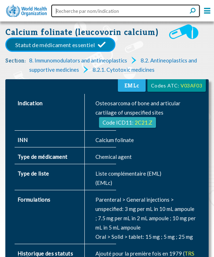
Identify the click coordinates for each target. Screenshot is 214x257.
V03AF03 (191, 85)
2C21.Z (143, 122)
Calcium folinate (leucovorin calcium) (81, 31)
